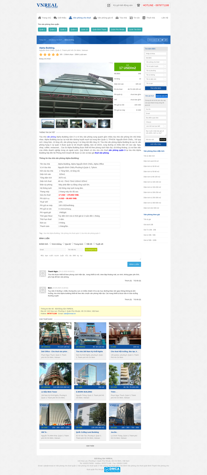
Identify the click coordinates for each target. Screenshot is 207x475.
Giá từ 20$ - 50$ (149, 235)
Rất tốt (89, 244)
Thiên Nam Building (119, 393)
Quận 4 (73, 29)
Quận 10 (84, 29)
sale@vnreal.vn (70, 314)
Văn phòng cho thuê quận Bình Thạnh (142, 467)
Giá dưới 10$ (148, 225)
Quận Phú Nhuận (117, 29)
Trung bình (78, 244)
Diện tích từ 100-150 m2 (152, 182)
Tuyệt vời (99, 244)
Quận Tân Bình (135, 29)
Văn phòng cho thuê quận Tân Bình (113, 467)
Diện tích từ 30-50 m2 (151, 166)
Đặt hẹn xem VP (161, 96)
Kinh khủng (57, 244)
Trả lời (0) (137, 281)
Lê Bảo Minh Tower (49, 393)
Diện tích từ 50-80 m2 (151, 171)
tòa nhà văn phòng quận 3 (90, 233)
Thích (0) (128, 281)
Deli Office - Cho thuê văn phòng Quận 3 (58, 352)
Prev (40, 124)
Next (111, 124)
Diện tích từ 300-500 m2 (152, 203)
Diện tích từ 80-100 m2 (152, 177)
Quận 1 (42, 29)
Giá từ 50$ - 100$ (150, 240)
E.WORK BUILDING (84, 393)
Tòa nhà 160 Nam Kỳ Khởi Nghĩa (89, 352)
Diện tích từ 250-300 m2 (152, 198)
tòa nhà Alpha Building (52, 233)
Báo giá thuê (150, 96)
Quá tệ (68, 244)
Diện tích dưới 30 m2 (151, 161)
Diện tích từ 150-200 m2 (152, 187)
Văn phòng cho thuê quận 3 (71, 233)
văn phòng (51, 137)
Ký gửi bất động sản (123, 5)
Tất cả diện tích (149, 156)
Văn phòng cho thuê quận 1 (66, 467)
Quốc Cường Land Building (87, 433)
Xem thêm (90, 446)
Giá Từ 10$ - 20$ (150, 230)
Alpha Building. (47, 48)
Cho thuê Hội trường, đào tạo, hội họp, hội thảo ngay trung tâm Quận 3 (140, 352)
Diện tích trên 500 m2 (151, 208)
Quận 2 (53, 29)
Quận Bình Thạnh (99, 29)
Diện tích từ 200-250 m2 (152, 192)
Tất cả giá (147, 219)
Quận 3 (63, 29)
